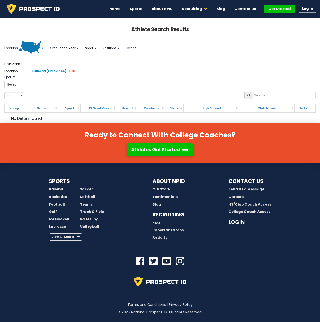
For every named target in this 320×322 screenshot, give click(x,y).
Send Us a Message (246, 189)
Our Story (161, 189)
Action (305, 108)
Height (127, 108)
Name (42, 108)
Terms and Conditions (147, 304)
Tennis (86, 204)
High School (211, 108)
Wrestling (89, 219)
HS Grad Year (99, 108)
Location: (11, 71)
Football (57, 204)
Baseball (57, 189)
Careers (236, 196)
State (174, 108)
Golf (53, 211)
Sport (69, 108)
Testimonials (165, 196)
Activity (160, 237)
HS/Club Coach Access (249, 204)
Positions (151, 108)
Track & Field (92, 211)
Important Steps (168, 230)
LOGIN (236, 222)
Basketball (59, 196)
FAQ (156, 222)
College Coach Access (249, 211)
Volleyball (89, 226)
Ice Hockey (59, 219)
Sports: (9, 77)
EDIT (72, 71)
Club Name (267, 108)
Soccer (86, 189)
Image (14, 108)
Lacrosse (57, 226)
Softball (87, 196)
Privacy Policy (181, 304)
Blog (156, 204)
